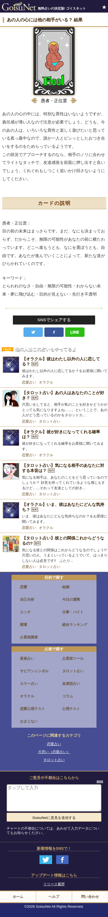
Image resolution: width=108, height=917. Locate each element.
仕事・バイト (73, 612)
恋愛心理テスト (32, 709)
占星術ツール (73, 658)
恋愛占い (29, 382)
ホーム (18, 897)
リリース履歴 (54, 884)
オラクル (46, 382)
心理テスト (71, 709)
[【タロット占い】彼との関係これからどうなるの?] (54, 549)
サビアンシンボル (34, 671)
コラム (67, 696)
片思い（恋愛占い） (54, 752)
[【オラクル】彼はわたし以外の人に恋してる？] (54, 367)
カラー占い (29, 684)
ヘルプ (54, 897)
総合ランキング (74, 625)
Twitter (33, 332)
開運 (23, 625)
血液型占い (71, 684)
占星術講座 (29, 637)
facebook (54, 332)
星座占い (27, 658)
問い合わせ (90, 897)
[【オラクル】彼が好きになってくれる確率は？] (54, 440)
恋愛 (23, 587)
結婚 (65, 587)
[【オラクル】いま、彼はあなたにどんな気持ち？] (54, 513)
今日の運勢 (71, 599)
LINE (74, 332)
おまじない (29, 721)
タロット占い (49, 421)
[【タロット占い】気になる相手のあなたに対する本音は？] (54, 477)
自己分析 (27, 599)
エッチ (25, 612)
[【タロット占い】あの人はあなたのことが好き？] (54, 404)
